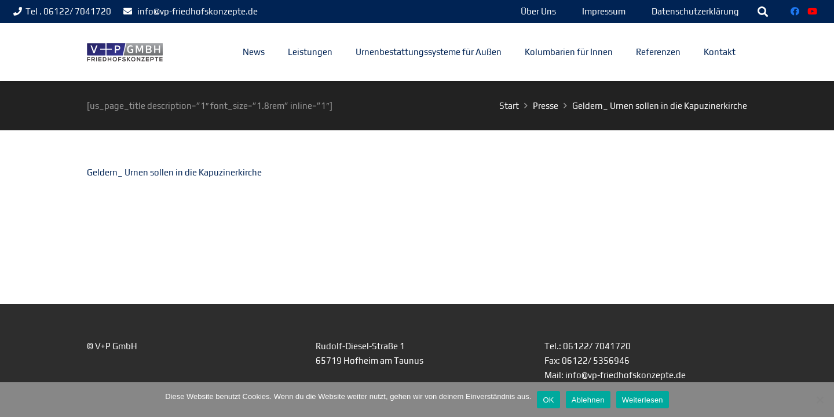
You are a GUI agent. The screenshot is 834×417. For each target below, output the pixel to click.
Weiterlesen (642, 400)
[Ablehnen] (819, 399)
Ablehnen (588, 400)
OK (548, 400)
